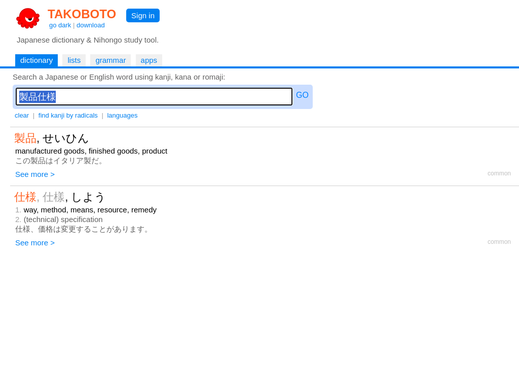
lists (74, 60)
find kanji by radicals (68, 115)
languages (122, 115)
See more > (35, 174)
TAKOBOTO (82, 14)
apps (149, 60)
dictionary (36, 60)
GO (302, 95)
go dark (60, 25)
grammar (110, 60)
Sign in (143, 15)
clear (22, 115)
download (91, 25)
